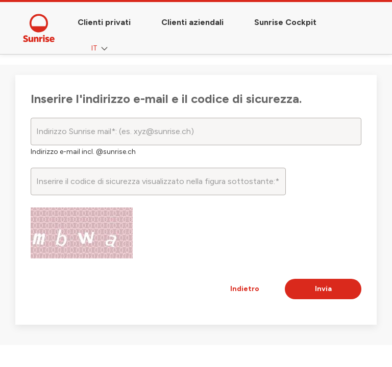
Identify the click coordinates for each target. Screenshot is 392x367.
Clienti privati (104, 22)
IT (100, 48)
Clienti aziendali (192, 22)
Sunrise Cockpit (285, 22)
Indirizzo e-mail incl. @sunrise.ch (83, 151)
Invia (323, 288)
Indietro (244, 288)
